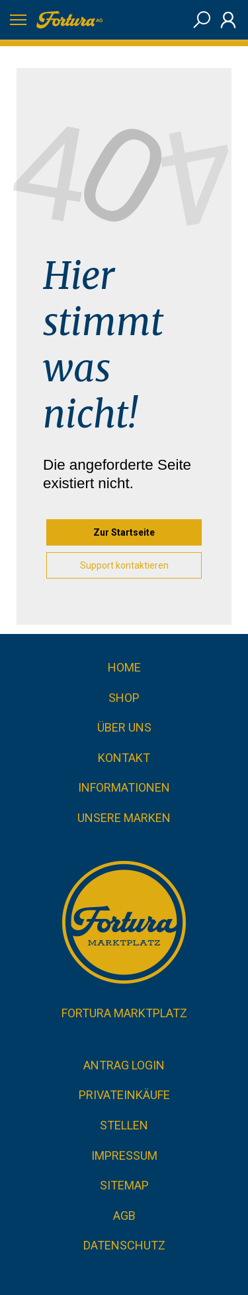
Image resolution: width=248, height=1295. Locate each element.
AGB (124, 1215)
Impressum (124, 1155)
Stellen (124, 1125)
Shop (124, 698)
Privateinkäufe (124, 1095)
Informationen (124, 787)
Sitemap (124, 1185)
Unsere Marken (124, 818)
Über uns (124, 727)
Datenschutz (124, 1245)
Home (124, 667)
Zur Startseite (124, 532)
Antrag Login (124, 1065)
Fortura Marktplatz (124, 1013)
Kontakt (124, 758)
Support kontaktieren (124, 565)
